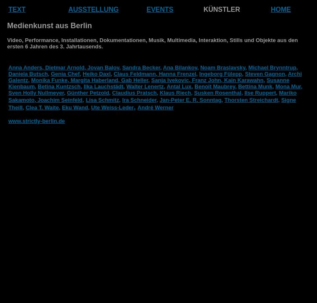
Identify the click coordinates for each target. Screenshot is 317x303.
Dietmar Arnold (64, 67)
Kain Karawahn (243, 80)
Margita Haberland (93, 80)
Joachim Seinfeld (59, 100)
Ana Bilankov (180, 67)
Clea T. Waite (42, 107)
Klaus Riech (175, 93)
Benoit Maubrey (214, 86)
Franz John (206, 80)
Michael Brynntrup (272, 67)
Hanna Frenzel (176, 74)
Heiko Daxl (96, 74)
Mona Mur (288, 86)
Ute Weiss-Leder (112, 107)
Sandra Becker (141, 67)
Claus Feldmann (135, 74)
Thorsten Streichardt (251, 100)
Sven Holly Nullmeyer (36, 93)
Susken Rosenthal (217, 93)
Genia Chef (65, 74)
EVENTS (160, 9)
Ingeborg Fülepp (220, 74)
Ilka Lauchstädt (103, 86)
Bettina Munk (255, 86)
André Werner (156, 107)
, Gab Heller (133, 80)
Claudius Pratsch (134, 93)
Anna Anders (25, 67)
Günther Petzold (88, 93)
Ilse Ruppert (260, 93)
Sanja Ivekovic (170, 80)
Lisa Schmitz (102, 100)
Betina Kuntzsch (59, 86)
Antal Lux (179, 86)
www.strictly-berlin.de (36, 121)
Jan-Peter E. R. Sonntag (190, 100)
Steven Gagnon (265, 74)
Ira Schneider (139, 100)
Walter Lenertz (145, 86)
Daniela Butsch (28, 74)
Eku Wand (75, 107)
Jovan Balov (102, 67)
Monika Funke (49, 80)
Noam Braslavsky (222, 67)
